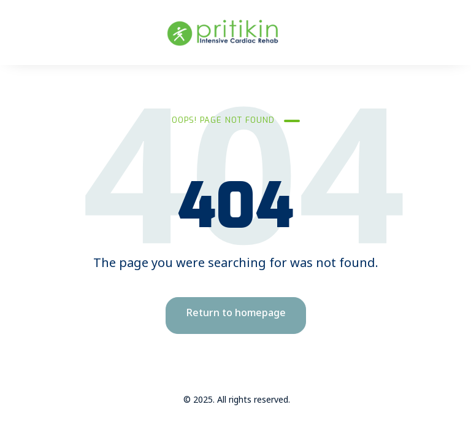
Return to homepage (236, 315)
